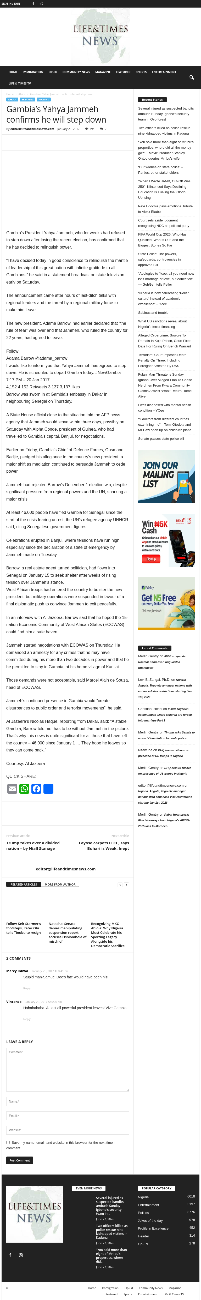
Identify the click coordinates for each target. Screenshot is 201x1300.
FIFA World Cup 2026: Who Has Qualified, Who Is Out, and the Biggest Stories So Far (162, 239)
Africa (21, 94)
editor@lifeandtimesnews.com (32, 129)
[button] (191, 77)
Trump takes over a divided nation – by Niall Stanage (33, 845)
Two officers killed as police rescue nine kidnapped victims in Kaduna (164, 130)
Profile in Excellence (153, 1228)
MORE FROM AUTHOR (60, 884)
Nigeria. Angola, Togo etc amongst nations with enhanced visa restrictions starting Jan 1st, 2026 (165, 797)
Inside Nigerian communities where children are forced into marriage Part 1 (165, 714)
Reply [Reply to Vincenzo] (27, 1019)
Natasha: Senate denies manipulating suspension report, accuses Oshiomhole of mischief (67, 932)
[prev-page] (120, 884)
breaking (27, 99)
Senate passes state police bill (161, 439)
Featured (123, 72)
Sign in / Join (11, 3)
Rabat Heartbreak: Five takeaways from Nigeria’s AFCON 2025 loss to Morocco (164, 820)
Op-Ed (52, 72)
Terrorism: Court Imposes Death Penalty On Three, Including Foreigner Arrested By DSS (162, 360)
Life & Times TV (20, 83)
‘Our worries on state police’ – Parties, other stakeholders (160, 169)
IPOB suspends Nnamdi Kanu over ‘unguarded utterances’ (162, 662)
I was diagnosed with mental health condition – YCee (164, 407)
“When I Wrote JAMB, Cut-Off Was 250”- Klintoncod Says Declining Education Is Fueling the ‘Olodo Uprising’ (164, 189)
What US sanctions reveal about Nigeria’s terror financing (162, 324)
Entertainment (164, 72)
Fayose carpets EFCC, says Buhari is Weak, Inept (104, 845)
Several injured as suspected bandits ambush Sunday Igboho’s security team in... (110, 1206)
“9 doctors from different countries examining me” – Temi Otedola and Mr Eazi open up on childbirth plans (164, 424)
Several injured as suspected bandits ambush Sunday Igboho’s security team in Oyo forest (166, 113)
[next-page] (126, 884)
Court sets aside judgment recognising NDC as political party (163, 223)
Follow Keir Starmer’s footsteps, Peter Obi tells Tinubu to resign (23, 928)
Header (143, 1236)
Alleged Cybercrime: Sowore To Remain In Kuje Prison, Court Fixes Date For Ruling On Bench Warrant (164, 340)
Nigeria (143, 1197)
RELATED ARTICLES (23, 884)
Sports (141, 72)
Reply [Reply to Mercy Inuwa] (27, 988)
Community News (76, 72)
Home (13, 72)
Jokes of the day (150, 1221)
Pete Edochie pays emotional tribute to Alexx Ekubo (165, 209)
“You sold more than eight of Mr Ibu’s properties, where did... (111, 1256)
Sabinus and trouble (153, 313)
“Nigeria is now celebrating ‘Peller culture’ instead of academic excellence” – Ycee (163, 298)
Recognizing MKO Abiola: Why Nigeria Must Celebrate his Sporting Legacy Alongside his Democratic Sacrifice (108, 934)
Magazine (103, 72)
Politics (43, 99)
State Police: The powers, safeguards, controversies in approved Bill (159, 259)
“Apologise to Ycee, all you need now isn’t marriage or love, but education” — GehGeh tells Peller (166, 279)
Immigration (33, 72)
